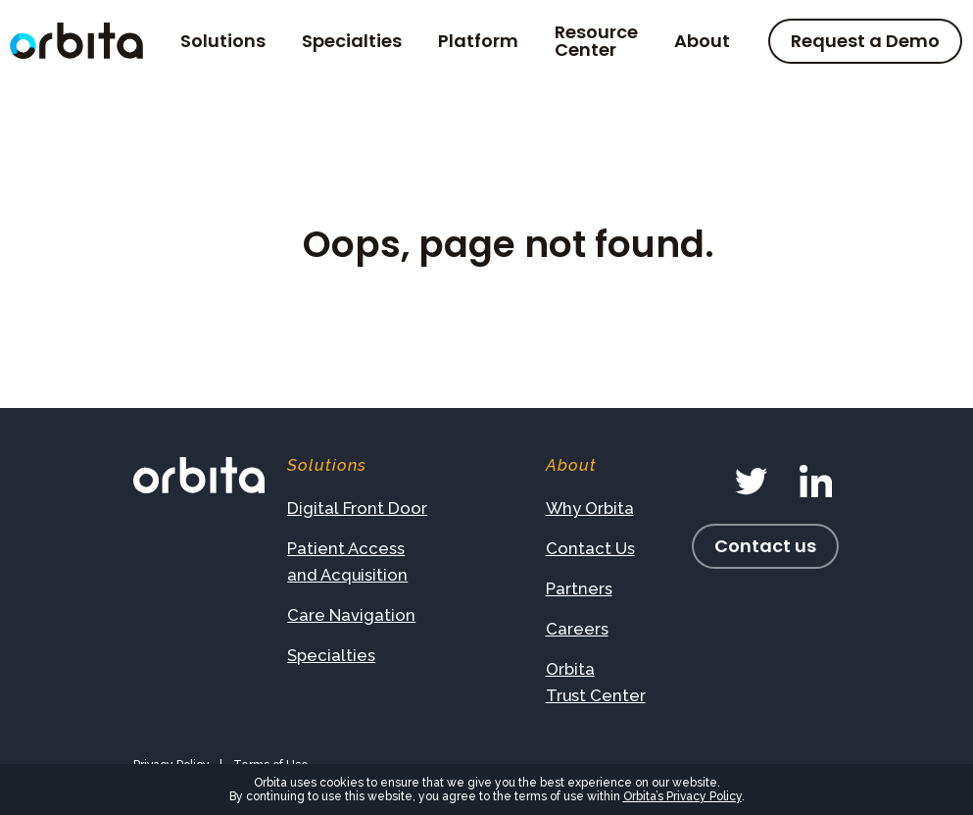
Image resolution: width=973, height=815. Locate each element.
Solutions (223, 41)
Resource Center (596, 41)
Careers (577, 628)
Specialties (352, 41)
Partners (579, 588)
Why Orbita (590, 508)
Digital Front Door (357, 508)
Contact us (765, 546)
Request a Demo (865, 40)
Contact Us (590, 548)
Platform (478, 41)
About (702, 41)
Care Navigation (351, 615)
